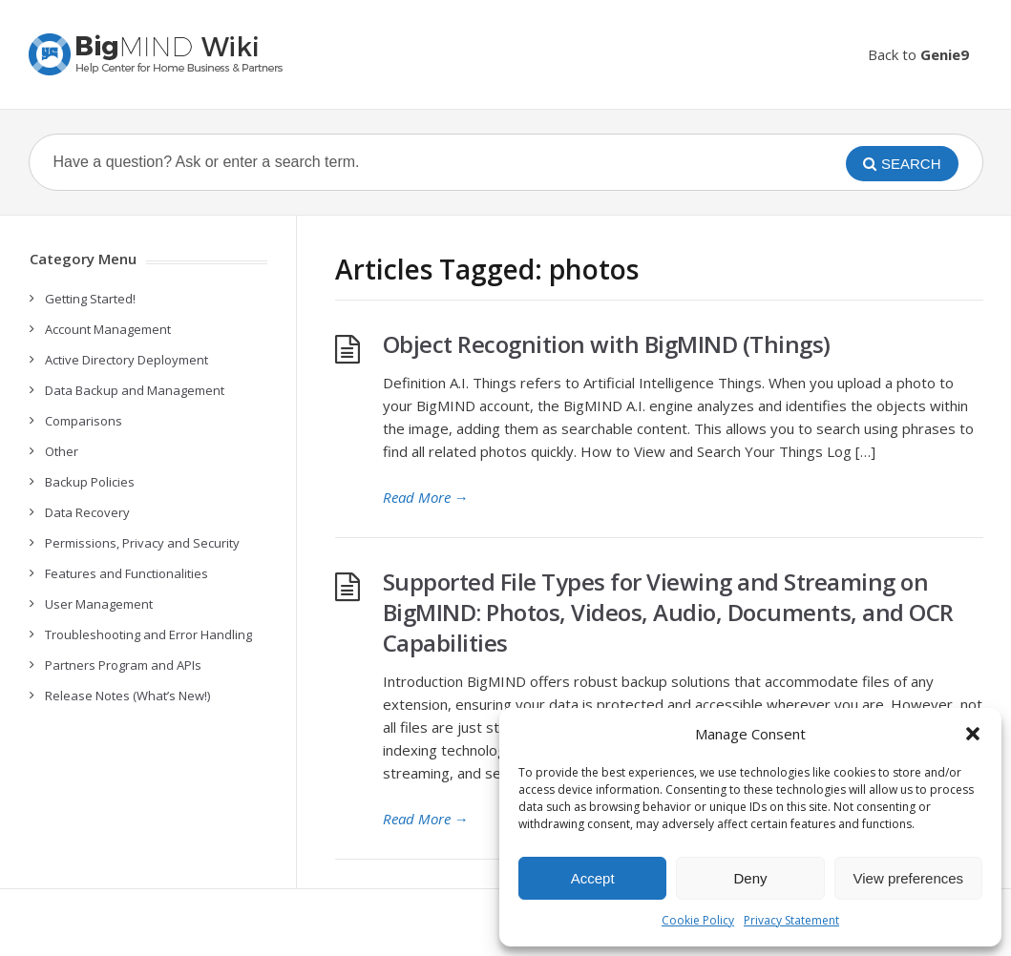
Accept (593, 878)
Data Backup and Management (134, 390)
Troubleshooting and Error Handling (148, 634)
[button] (972, 733)
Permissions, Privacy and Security (142, 542)
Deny (750, 878)
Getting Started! (90, 298)
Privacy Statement (791, 920)
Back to (918, 54)
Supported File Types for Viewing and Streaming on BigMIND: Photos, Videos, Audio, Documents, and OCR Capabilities (668, 612)
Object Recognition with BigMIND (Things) (607, 344)
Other (61, 451)
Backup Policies (90, 481)
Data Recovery (87, 512)
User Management (99, 604)
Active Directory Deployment (126, 359)
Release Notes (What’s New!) (127, 695)
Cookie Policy (698, 920)
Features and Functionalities (126, 573)
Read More (426, 497)
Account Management (108, 329)
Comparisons (83, 420)
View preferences (908, 878)
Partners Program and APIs (123, 665)
